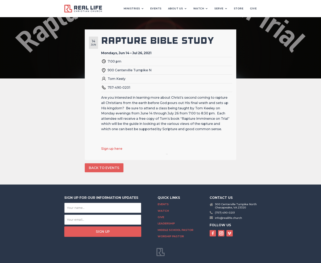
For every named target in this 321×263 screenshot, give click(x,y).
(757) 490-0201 (225, 212)
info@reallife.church (228, 217)
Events (156, 8)
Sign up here (111, 149)
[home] (84, 8)
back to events (104, 168)
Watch (163, 210)
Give (253, 8)
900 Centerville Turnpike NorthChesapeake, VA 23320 (236, 206)
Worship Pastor (171, 236)
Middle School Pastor (175, 230)
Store (239, 8)
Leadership (166, 223)
